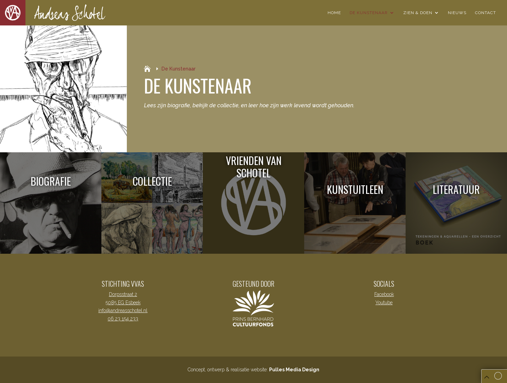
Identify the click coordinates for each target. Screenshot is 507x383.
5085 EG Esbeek (123, 302)
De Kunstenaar (369, 12)
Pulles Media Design (294, 369)
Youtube (384, 302)
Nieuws (457, 12)
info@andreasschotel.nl (122, 310)
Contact (485, 12)
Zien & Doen (417, 12)
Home (334, 12)
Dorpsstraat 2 (123, 294)
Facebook (384, 294)
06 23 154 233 (123, 318)
